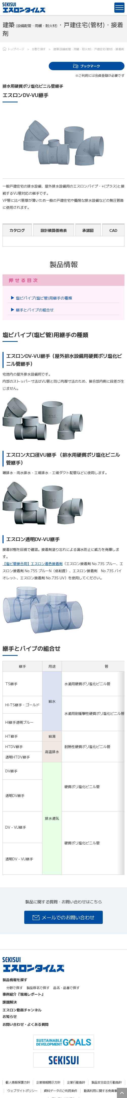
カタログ (17, 230)
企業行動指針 (76, 1082)
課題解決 (10, 1001)
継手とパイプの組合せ (35, 309)
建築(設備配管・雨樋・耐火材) (72, 49)
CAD (113, 230)
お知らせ (10, 1016)
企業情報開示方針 (48, 1082)
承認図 (88, 230)
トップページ (16, 49)
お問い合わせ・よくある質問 (25, 1024)
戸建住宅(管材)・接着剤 (109, 49)
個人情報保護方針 (18, 1082)
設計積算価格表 (53, 230)
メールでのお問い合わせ (68, 917)
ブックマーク (90, 66)
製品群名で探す (38, 987)
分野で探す (39, 49)
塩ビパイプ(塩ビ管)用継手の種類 (44, 298)
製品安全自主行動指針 (106, 1082)
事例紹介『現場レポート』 (24, 994)
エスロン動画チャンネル (22, 1009)
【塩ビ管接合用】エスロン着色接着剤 (33, 563)
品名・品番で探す (66, 987)
